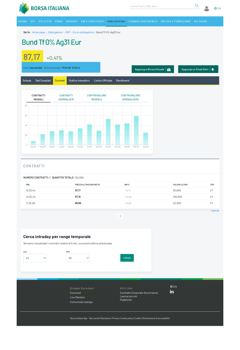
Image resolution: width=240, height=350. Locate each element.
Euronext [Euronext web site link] (75, 292)
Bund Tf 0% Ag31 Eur (51, 41)
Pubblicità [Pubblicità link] (126, 299)
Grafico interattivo (79, 80)
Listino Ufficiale (103, 80)
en (219, 8)
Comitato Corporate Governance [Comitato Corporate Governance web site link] (139, 292)
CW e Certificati (92, 21)
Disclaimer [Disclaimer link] (106, 318)
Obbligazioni (116, 21)
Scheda (27, 80)
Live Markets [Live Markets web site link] (77, 297)
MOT (68, 32)
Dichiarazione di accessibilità (156, 318)
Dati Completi (43, 80)
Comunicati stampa (81, 301)
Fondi (59, 21)
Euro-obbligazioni (83, 32)
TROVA (127, 257)
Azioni (22, 21)
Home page (38, 32)
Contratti (60, 80)
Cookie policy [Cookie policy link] (126, 318)
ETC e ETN (45, 21)
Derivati (72, 21)
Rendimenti (122, 80)
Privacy (115, 318)
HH (25, 251)
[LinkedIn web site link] (172, 292)
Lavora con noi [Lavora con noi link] (128, 296)
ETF (32, 21)
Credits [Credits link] (137, 318)
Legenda (215, 210)
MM (68, 251)
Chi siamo (200, 21)
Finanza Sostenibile (143, 21)
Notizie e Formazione (176, 21)
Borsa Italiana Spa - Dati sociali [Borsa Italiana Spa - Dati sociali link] (85, 318)
